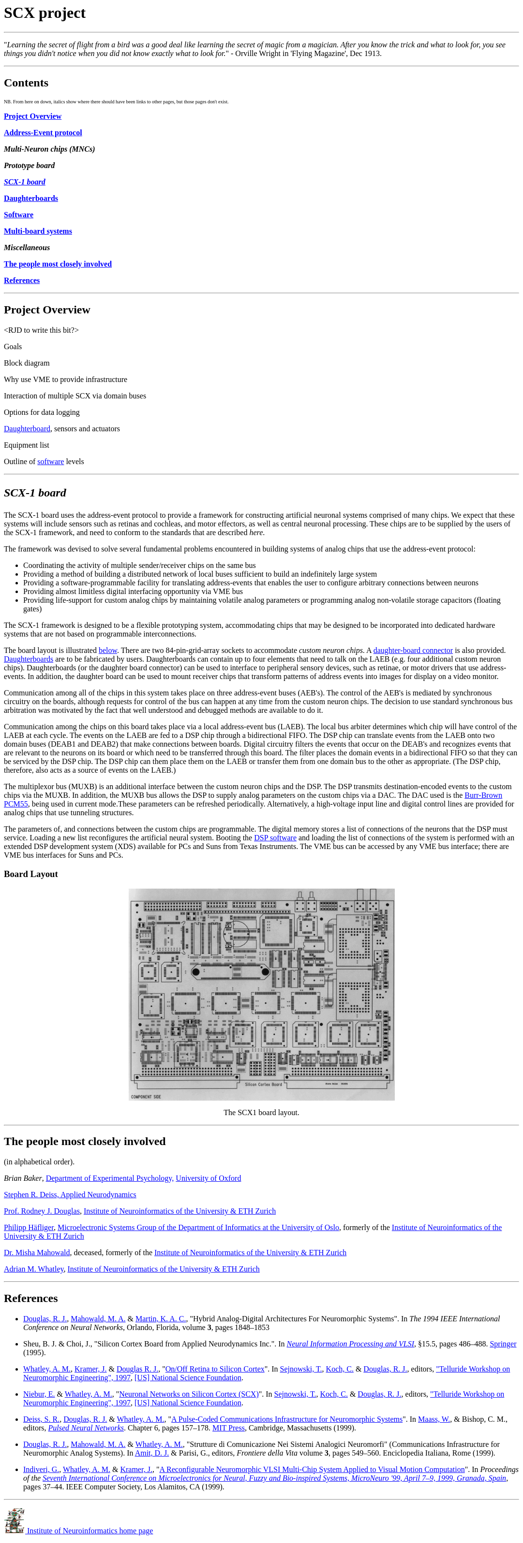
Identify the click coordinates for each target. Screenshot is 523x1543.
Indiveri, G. (41, 1469)
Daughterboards (28, 659)
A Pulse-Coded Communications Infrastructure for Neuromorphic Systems (287, 1419)
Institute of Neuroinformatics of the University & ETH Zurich (180, 1211)
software (50, 461)
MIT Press (228, 1428)
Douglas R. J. (137, 1369)
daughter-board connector (413, 650)
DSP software (275, 838)
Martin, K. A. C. (160, 1319)
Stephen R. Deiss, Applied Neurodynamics (70, 1194)
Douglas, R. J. (45, 1319)
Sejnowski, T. (301, 1369)
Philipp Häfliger (29, 1227)
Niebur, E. (39, 1394)
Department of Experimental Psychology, (110, 1178)
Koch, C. (340, 1369)
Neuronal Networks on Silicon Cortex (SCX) (188, 1394)
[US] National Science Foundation (187, 1377)
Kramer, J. (90, 1369)
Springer (503, 1344)
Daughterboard (27, 429)
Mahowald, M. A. (98, 1319)
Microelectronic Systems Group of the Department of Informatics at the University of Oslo (198, 1227)
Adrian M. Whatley (34, 1269)
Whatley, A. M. (47, 1369)
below (108, 650)
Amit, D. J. (152, 1453)
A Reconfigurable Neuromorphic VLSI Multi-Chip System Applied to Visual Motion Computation (311, 1469)
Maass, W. (434, 1419)
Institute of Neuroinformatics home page (78, 1531)
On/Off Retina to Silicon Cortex (215, 1369)
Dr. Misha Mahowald (37, 1252)
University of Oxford (208, 1178)
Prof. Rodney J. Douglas (42, 1211)
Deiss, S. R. (41, 1419)
